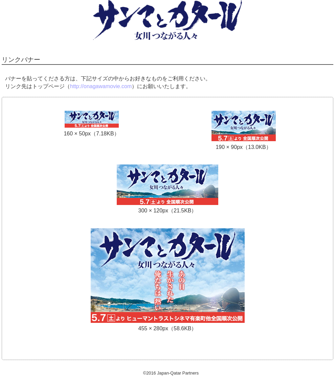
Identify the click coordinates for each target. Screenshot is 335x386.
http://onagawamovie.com (101, 86)
